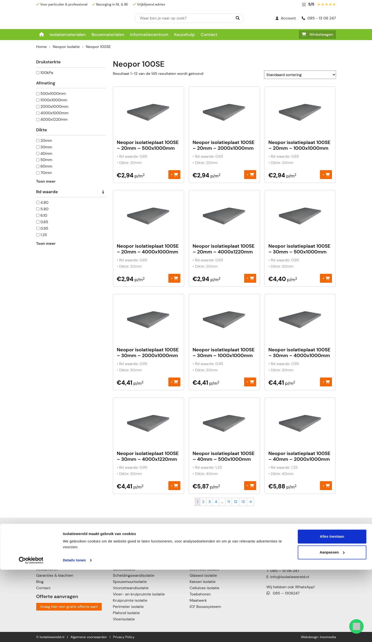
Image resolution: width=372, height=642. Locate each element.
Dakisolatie (122, 537)
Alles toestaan (332, 609)
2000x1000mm (54, 106)
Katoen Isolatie (203, 581)
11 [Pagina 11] (228, 501)
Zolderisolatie (125, 556)
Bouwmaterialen (107, 34)
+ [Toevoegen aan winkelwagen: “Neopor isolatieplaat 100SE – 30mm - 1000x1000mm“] (250, 381)
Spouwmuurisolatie (130, 581)
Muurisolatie (124, 562)
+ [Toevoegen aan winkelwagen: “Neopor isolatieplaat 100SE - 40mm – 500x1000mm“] (250, 485)
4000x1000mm (55, 112)
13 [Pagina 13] (243, 501)
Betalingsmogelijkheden (57, 556)
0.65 (44, 221)
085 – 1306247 (283, 593)
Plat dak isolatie (127, 544)
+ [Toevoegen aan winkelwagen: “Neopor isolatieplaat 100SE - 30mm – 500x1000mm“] (326, 278)
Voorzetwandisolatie (131, 587)
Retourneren (47, 569)
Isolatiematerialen (68, 34)
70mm (46, 172)
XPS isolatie (200, 562)
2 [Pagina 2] (203, 501)
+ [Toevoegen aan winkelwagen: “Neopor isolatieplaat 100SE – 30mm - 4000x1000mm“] (326, 381)
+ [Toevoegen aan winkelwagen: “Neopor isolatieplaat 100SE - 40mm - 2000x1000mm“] (326, 485)
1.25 (44, 234)
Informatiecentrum (149, 34)
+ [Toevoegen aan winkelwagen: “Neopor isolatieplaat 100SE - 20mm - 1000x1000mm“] (326, 174)
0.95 (44, 228)
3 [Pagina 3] (209, 501)
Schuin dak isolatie (129, 550)
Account (286, 18)
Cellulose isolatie (204, 587)
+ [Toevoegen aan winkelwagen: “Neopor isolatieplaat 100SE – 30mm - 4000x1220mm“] (174, 485)
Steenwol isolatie (205, 569)
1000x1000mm (54, 99)
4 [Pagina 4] (216, 501)
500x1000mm (53, 93)
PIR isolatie (199, 550)
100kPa (47, 72)
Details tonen (74, 632)
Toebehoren (200, 594)
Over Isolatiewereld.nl (55, 550)
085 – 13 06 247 (284, 570)
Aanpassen (332, 624)
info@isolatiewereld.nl (289, 576)
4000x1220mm (54, 119)
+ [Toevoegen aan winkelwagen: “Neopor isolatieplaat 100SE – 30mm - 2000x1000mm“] (174, 381)
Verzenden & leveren (54, 562)
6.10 (44, 215)
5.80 (45, 208)
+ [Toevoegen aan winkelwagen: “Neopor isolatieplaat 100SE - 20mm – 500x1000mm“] (174, 174)
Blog (40, 581)
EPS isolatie (200, 537)
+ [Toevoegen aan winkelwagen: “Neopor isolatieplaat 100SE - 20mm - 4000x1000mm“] (174, 278)
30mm (46, 147)
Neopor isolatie (66, 46)
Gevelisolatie (124, 569)
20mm (46, 140)
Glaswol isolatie (203, 575)
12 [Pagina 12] (235, 501)
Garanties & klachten (54, 575)
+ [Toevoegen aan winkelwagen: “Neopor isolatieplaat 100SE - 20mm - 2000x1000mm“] (250, 174)
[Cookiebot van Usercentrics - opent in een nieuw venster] (31, 632)
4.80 (45, 202)
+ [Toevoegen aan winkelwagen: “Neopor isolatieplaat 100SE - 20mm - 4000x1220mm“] (250, 278)
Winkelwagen (317, 34)
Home (41, 46)
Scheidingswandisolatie (133, 575)
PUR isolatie (200, 556)
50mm (46, 159)
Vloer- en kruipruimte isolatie (139, 594)
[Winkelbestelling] (300, 75)
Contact (209, 34)
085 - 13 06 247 (319, 18)
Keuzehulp (184, 34)
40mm (46, 153)
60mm (47, 166)
